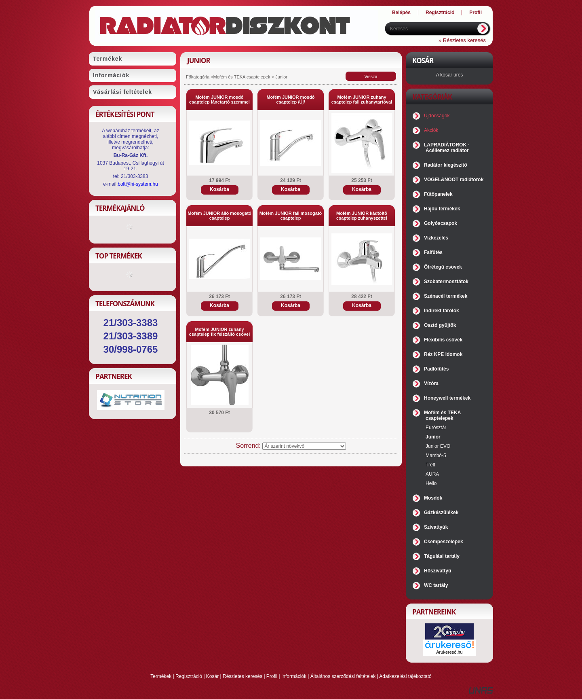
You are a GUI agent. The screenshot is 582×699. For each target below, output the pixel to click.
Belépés (401, 12)
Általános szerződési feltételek (342, 676)
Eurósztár (436, 427)
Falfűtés (433, 252)
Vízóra (431, 383)
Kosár (212, 676)
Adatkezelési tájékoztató (405, 676)
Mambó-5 (436, 455)
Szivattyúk (436, 527)
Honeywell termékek (447, 398)
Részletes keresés (242, 676)
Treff (430, 465)
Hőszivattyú (437, 571)
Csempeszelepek (443, 541)
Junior (433, 437)
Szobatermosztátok (446, 281)
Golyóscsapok (440, 223)
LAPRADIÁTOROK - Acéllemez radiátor (446, 147)
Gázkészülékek (441, 512)
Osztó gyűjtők (440, 325)
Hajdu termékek (442, 209)
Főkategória (197, 76)
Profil (271, 676)
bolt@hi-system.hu (138, 184)
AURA (432, 474)
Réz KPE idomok (443, 354)
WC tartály (436, 585)
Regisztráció (188, 676)
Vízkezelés (436, 238)
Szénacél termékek (445, 296)
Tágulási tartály (442, 556)
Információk (293, 676)
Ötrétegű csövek (443, 267)
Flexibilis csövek (443, 340)
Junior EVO (438, 446)
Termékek (160, 676)
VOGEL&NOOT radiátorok (453, 179)
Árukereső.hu (449, 652)
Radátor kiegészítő (445, 165)
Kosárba (219, 189)
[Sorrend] (304, 446)
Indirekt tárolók (441, 310)
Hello (431, 483)
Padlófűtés (436, 369)
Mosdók (433, 498)
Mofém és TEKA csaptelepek (242, 76)
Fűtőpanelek (438, 194)
